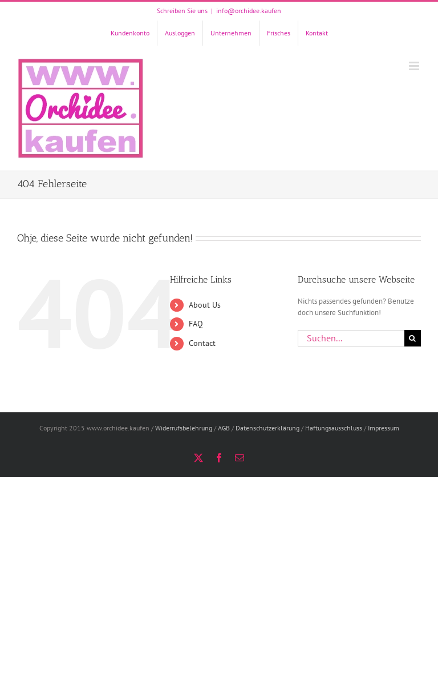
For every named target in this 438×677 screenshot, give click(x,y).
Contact (202, 343)
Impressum (383, 428)
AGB (224, 428)
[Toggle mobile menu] (415, 66)
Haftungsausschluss (333, 428)
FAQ (196, 324)
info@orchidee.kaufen (248, 10)
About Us (205, 305)
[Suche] (412, 338)
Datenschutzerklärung (267, 428)
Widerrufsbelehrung (183, 428)
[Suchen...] (351, 338)
